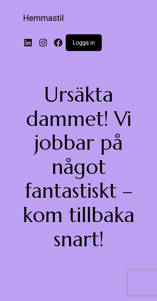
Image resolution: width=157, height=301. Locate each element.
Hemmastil (43, 18)
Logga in (83, 42)
